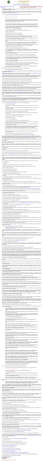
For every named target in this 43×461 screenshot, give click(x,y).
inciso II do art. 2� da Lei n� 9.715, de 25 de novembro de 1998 (19, 438)
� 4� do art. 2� (5, 449)
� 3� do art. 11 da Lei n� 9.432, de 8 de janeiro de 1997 (10, 445)
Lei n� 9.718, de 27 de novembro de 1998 (15, 14)
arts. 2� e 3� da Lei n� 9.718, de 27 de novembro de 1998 (26, 202)
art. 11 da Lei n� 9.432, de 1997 (36, 188)
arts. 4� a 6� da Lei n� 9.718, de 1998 (18, 434)
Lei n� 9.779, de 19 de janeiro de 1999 (11, 102)
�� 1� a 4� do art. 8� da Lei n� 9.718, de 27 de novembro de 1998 (19, 452)
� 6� (6, 227)
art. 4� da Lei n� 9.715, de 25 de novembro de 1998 (14, 449)
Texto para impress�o (3, 7)
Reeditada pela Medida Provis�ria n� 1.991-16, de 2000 (7, 6)
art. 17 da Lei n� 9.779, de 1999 (12, 153)
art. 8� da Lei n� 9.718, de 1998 (21, 92)
